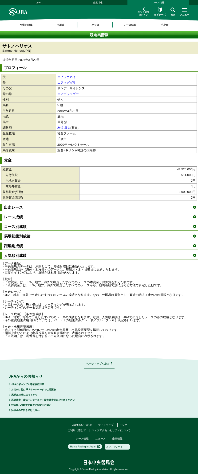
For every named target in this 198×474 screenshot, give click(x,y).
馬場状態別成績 (100, 236)
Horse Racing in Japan (85, 446)
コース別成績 (100, 227)
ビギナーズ (160, 12)
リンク (123, 424)
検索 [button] (172, 12)
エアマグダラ (66, 82)
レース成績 (100, 217)
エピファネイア (68, 77)
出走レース (100, 207)
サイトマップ (106, 424)
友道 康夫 (64, 127)
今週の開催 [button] (26, 25)
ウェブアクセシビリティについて (111, 430)
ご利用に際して (77, 430)
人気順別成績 (100, 256)
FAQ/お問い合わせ (81, 424)
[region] (99, 25)
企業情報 (98, 2)
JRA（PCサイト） (117, 446)
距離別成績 (100, 246)
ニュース (38, 2)
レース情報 (158, 2)
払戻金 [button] (164, 25)
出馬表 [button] (60, 25)
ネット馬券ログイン (143, 12)
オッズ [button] (95, 25)
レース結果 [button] (129, 25)
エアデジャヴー (68, 94)
